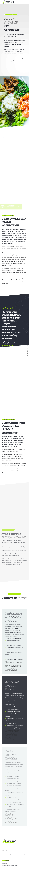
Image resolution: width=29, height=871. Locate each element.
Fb (27, 348)
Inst (27, 343)
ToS (16, 776)
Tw (27, 346)
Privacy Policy (21, 776)
